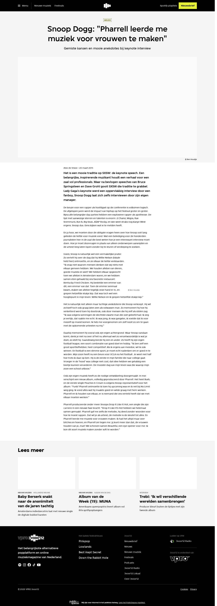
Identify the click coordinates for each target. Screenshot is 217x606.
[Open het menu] (23, 5)
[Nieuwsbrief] (188, 5)
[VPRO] (180, 559)
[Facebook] (29, 565)
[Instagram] (24, 565)
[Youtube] (39, 565)
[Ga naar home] (107, 6)
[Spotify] (19, 565)
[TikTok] (34, 565)
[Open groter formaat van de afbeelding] (155, 271)
